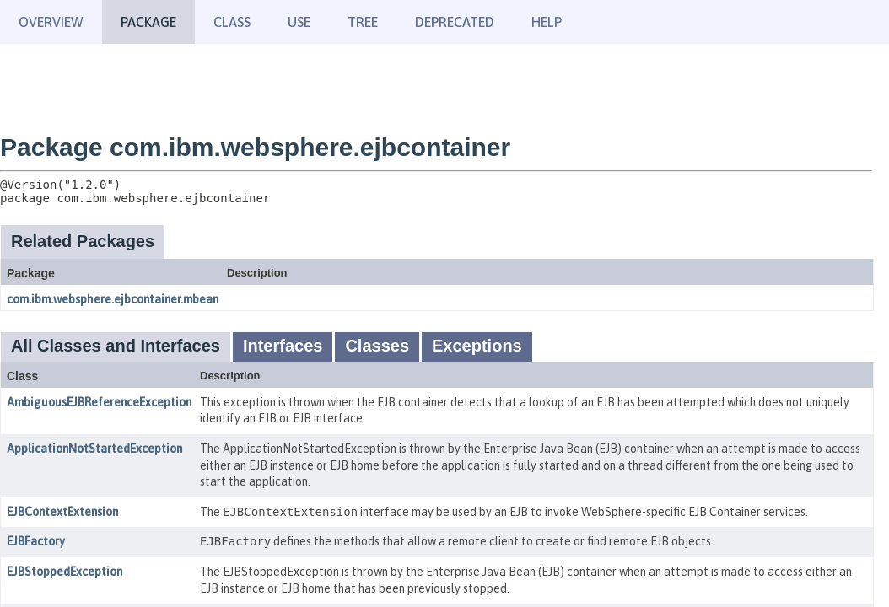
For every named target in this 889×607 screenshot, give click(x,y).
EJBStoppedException (64, 571)
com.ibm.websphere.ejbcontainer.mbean (112, 299)
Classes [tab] (377, 345)
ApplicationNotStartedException (94, 448)
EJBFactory (36, 541)
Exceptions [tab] (477, 345)
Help (546, 22)
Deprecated (454, 22)
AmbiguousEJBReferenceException (99, 402)
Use (299, 22)
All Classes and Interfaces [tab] (115, 345)
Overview (51, 22)
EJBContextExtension (62, 511)
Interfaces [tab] (283, 345)
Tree (363, 22)
